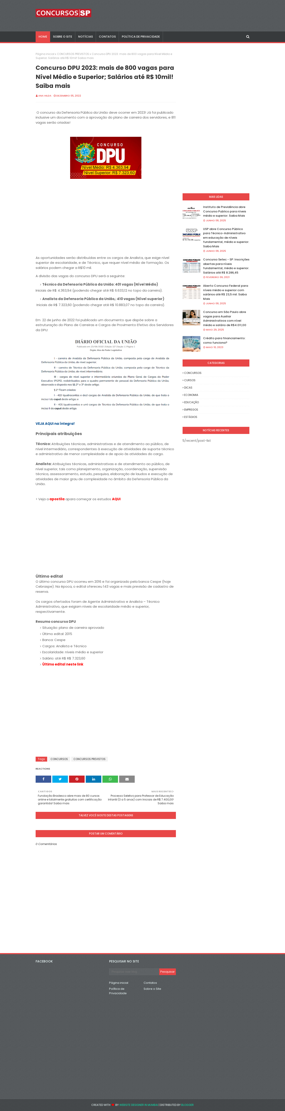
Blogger (187, 1105)
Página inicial (45, 54)
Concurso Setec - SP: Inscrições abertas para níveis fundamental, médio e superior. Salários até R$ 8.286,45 (226, 266)
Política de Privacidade (118, 991)
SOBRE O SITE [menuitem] (62, 36)
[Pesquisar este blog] (134, 971)
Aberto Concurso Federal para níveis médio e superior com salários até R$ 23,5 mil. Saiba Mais (225, 292)
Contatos (150, 983)
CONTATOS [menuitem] (107, 36)
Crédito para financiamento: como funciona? (224, 340)
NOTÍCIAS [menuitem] (85, 36)
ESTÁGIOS (190, 417)
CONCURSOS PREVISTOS (73, 54)
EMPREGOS (191, 409)
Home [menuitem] (43, 36)
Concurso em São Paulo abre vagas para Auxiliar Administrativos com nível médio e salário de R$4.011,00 (224, 318)
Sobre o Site (152, 989)
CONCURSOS (59, 759)
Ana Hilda (44, 95)
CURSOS (189, 380)
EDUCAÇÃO (191, 402)
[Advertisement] (106, 538)
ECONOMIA (191, 395)
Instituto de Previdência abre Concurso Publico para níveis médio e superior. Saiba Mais (224, 211)
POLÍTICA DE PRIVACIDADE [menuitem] (141, 36)
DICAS (188, 387)
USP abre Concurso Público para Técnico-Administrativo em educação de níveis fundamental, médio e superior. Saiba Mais (226, 237)
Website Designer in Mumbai (138, 1105)
